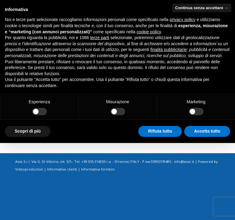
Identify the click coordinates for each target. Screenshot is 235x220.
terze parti (99, 37)
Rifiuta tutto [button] (160, 131)
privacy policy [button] (183, 19)
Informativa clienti (62, 169)
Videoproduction (29, 169)
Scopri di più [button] (28, 131)
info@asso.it (184, 161)
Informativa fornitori (98, 169)
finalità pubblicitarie (168, 49)
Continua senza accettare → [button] (201, 8)
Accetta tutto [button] (207, 131)
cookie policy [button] (148, 31)
